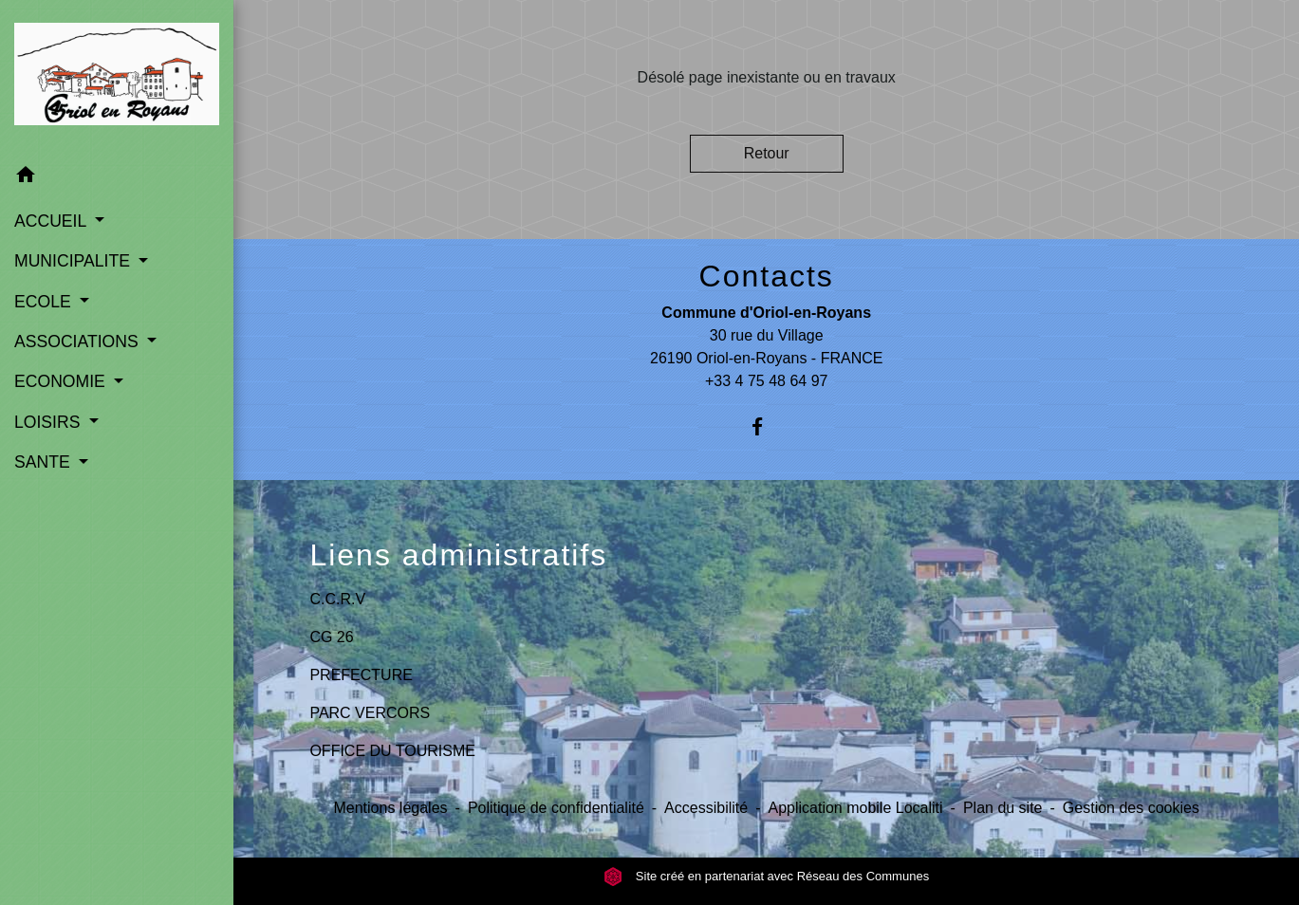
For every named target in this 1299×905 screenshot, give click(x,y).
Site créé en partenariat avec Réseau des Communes (766, 876)
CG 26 (331, 637)
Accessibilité (706, 808)
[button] (116, 178)
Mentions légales (390, 808)
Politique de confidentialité (556, 808)
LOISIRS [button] (49, 422)
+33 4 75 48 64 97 (766, 381)
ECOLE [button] (45, 301)
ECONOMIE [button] (62, 381)
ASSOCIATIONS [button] (78, 341)
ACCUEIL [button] (52, 221)
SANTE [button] (44, 461)
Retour (766, 153)
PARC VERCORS (369, 713)
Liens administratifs (458, 555)
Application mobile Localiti (855, 808)
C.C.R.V (337, 599)
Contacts (766, 276)
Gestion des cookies (1131, 808)
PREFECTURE (360, 675)
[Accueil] (116, 78)
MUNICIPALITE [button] (74, 260)
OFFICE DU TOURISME (392, 751)
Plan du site (1003, 808)
